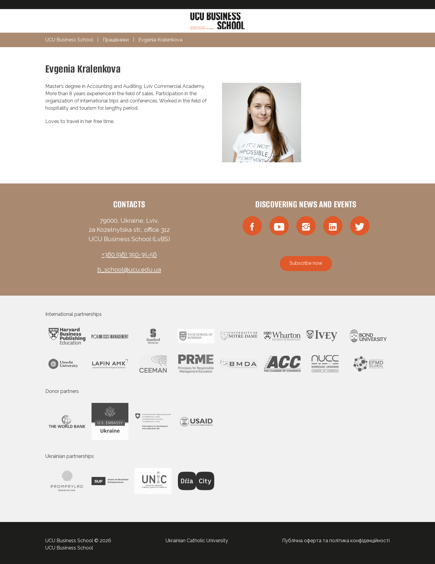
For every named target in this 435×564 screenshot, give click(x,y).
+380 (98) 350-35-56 (129, 254)
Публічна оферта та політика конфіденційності (336, 540)
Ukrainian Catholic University (197, 540)
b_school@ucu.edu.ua (129, 269)
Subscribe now (305, 263)
